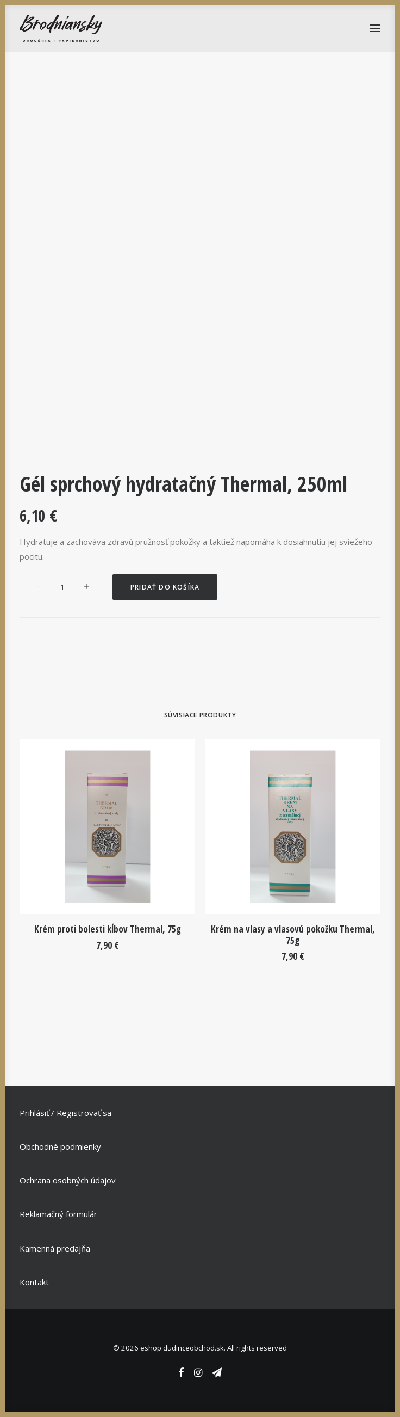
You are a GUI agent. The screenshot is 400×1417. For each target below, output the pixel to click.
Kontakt (34, 1282)
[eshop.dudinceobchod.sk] (61, 28)
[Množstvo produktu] (62, 587)
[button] (107, 826)
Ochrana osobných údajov (68, 1180)
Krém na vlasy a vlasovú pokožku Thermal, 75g (293, 934)
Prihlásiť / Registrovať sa (65, 1112)
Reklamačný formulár (58, 1214)
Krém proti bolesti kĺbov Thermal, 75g (107, 929)
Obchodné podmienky (60, 1146)
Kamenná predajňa (55, 1248)
